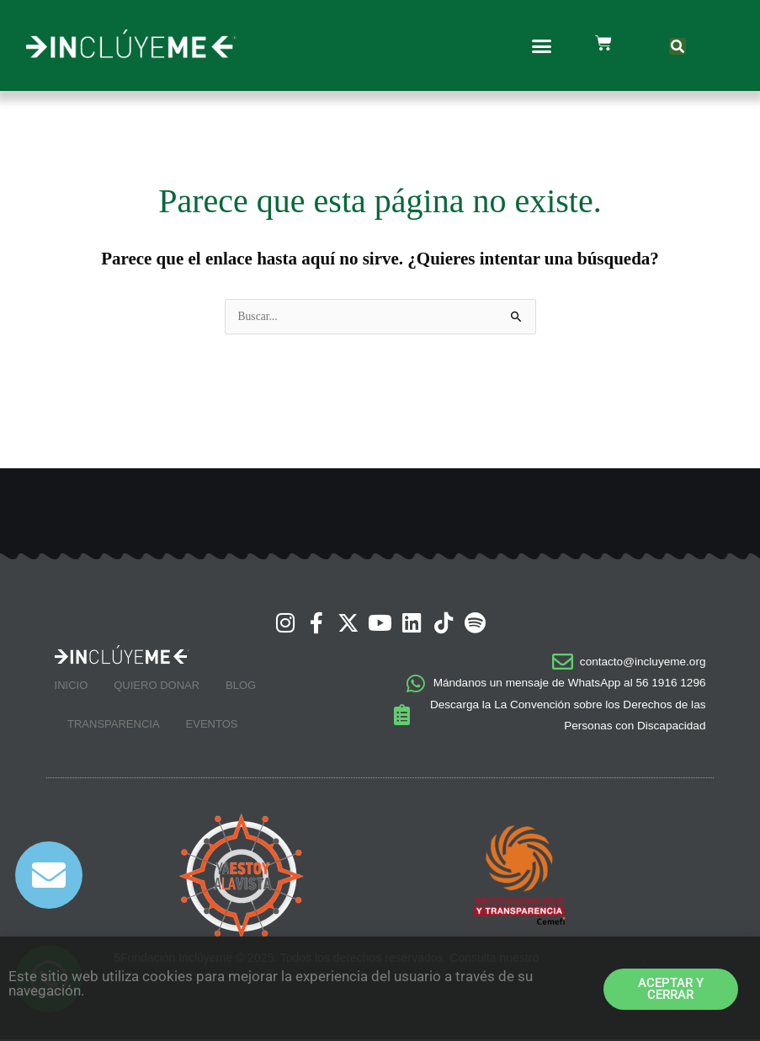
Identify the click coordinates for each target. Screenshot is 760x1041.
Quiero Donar (156, 687)
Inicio (71, 687)
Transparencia (113, 725)
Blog (241, 687)
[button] (542, 45)
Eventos (212, 725)
